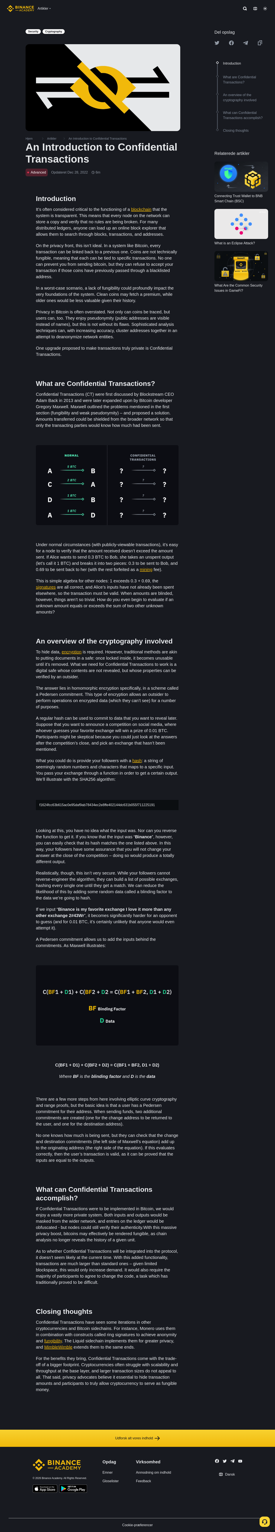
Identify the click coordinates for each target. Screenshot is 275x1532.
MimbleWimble (58, 1347)
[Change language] (255, 8)
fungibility (53, 1341)
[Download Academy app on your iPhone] (45, 1489)
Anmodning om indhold (153, 1472)
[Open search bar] (244, 8)
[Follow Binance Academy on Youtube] (240, 1461)
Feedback (143, 1481)
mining (146, 569)
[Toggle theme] (265, 8)
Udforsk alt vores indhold (137, 1438)
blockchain (141, 209)
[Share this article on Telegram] (245, 42)
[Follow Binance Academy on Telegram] (232, 1461)
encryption (71, 652)
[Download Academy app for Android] (73, 1489)
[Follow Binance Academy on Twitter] (225, 1461)
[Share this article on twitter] (217, 42)
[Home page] (20, 8)
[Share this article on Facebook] (231, 42)
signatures (46, 587)
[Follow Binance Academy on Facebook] (217, 1461)
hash (137, 760)
